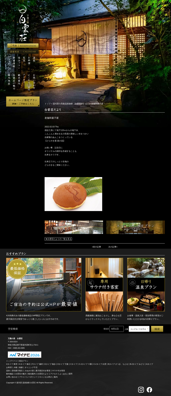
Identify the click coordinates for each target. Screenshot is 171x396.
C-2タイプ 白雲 (100, 364)
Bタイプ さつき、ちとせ (118, 364)
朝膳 (21, 367)
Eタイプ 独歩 (50, 364)
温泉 (8, 371)
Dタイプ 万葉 (62, 364)
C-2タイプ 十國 (85, 364)
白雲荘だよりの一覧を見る (59, 239)
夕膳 (15, 367)
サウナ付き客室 (58, 371)
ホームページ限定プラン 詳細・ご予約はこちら (23, 101)
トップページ (11, 361)
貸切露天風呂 (17, 371)
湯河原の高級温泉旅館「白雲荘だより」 (71, 104)
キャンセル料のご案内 (48, 377)
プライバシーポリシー (28, 377)
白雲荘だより (42, 374)
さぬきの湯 (29, 371)
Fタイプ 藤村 (37, 364)
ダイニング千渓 (31, 367)
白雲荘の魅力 (20, 374)
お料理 (9, 367)
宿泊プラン (23, 361)
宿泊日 (106, 329)
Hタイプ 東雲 (11, 364)
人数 (126, 329)
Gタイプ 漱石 (24, 364)
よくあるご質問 (65, 374)
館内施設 (10, 374)
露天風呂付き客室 (43, 371)
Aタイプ (149, 364)
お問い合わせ (11, 377)
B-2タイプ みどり (137, 364)
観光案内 (32, 374)
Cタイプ (73, 364)
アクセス (54, 374)
